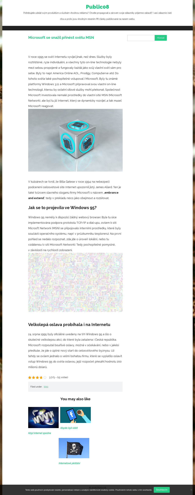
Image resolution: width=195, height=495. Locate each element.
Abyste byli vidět (69, 428)
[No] (191, 489)
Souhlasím (162, 489)
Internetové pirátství (69, 463)
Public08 (97, 13)
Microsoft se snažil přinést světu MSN (61, 37)
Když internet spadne (39, 433)
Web (46, 387)
